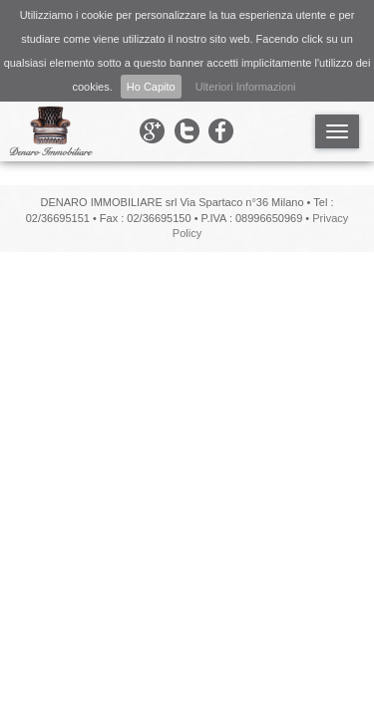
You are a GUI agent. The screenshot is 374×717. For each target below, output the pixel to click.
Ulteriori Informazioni (245, 87)
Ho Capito (151, 87)
